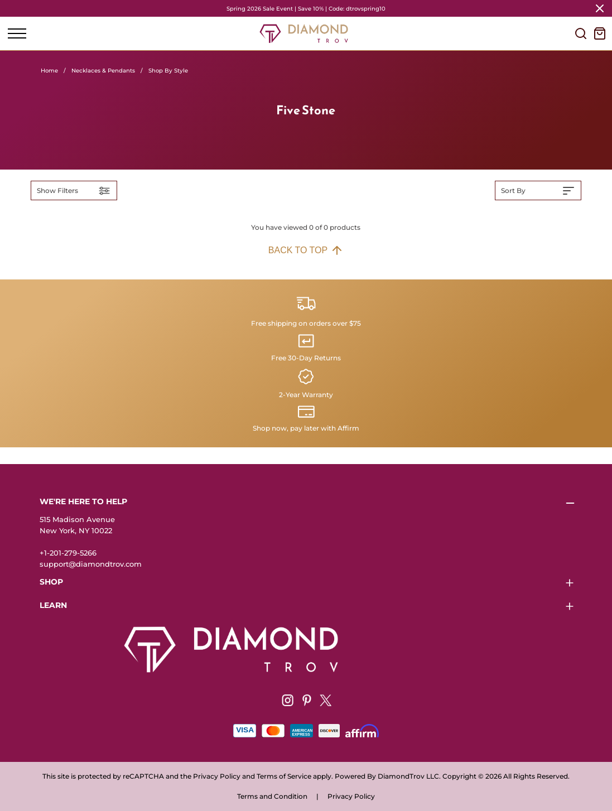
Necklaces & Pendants (103, 70)
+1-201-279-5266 (68, 552)
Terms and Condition (272, 796)
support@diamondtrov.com (91, 563)
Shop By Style (168, 70)
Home (49, 70)
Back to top (306, 250)
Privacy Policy (351, 796)
